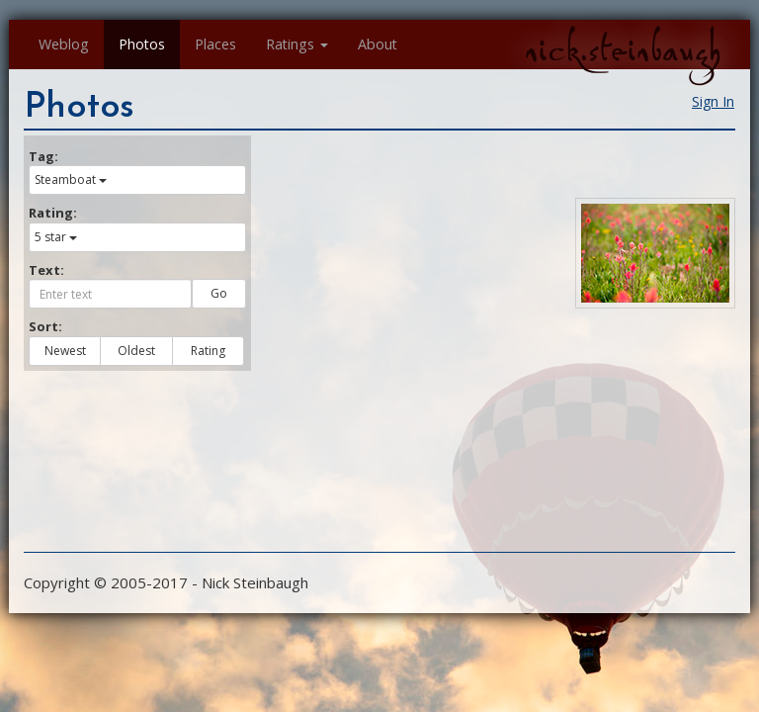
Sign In (713, 101)
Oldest (136, 350)
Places (215, 44)
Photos (142, 44)
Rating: (53, 213)
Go (219, 293)
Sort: (45, 326)
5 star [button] (56, 236)
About (377, 44)
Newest (65, 350)
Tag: (43, 156)
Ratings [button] (297, 44)
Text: (46, 270)
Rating (208, 350)
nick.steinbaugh (622, 50)
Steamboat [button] (71, 179)
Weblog (64, 44)
